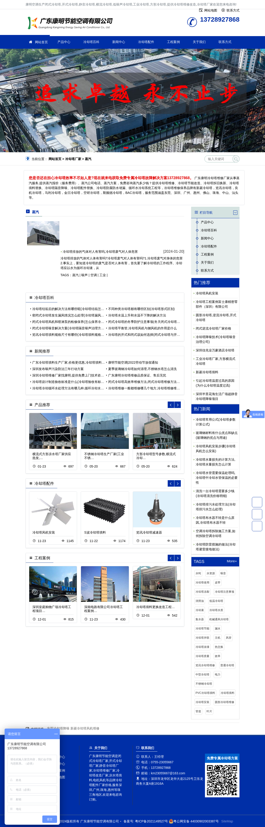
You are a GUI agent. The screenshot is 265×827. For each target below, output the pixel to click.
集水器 (200, 619)
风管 (228, 637)
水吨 (198, 573)
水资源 (211, 573)
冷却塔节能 (202, 628)
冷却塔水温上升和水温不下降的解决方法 (137, 315)
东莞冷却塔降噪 (58, 728)
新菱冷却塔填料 (207, 372)
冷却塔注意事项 (224, 591)
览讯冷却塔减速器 (149, 532)
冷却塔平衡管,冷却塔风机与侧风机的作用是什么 (142, 328)
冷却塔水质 (216, 610)
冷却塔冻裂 (202, 591)
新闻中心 (118, 42)
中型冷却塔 (202, 674)
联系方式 (225, 42)
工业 (102, 275)
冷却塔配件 (146, 42)
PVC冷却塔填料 (205, 693)
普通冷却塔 (227, 665)
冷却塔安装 (202, 702)
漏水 (217, 628)
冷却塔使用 (202, 582)
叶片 (209, 711)
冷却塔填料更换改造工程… (155, 607)
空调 (93, 275)
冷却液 (200, 610)
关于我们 (199, 42)
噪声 (84, 275)
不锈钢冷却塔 (204, 683)
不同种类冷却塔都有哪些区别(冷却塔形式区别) (141, 309)
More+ (232, 561)
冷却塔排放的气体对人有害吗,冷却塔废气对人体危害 (100, 251)
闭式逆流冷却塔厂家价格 (213, 328)
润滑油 (200, 601)
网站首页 (41, 42)
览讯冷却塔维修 (205, 665)
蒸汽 (75, 275)
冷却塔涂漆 (202, 647)
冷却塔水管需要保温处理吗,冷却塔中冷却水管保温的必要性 (217, 477)
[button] (126, 148)
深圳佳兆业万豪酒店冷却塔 (215, 350)
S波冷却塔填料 (95, 532)
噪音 (223, 573)
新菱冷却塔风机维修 (84, 728)
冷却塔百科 (91, 42)
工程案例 (173, 42)
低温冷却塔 (216, 601)
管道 (198, 711)
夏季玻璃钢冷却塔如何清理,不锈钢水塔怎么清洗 (142, 369)
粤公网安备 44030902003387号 (194, 821)
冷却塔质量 (202, 656)
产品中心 (64, 42)
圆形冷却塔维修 (224, 702)
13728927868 (257, 502)
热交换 (219, 647)
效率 (217, 656)
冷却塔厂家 (72, 23)
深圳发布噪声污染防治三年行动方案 (58, 369)
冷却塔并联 (202, 637)
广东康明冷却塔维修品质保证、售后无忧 (137, 375)
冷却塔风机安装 (43, 532)
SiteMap (227, 821)
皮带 (217, 582)
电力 (217, 674)
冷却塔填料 (227, 693)
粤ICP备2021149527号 (151, 821)
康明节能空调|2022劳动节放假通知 (133, 362)
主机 (217, 637)
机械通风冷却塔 (219, 619)
